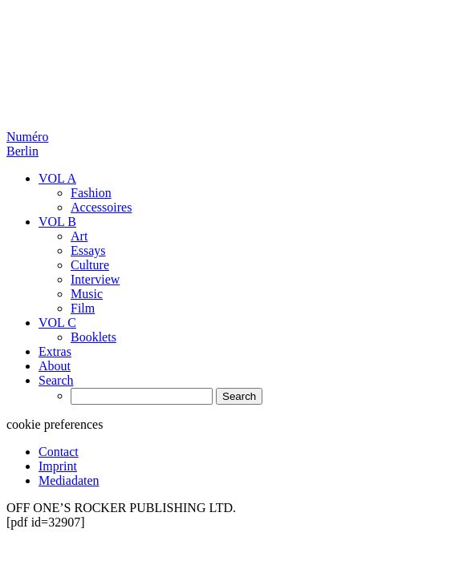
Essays (88, 250)
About (55, 366)
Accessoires (101, 207)
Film (83, 308)
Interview (95, 279)
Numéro (27, 144)
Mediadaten (69, 480)
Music (87, 294)
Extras (55, 351)
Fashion (91, 193)
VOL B (57, 221)
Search (56, 380)
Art (79, 236)
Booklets (93, 337)
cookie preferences (54, 424)
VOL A (57, 178)
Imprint (58, 466)
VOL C (57, 322)
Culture (90, 265)
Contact (59, 451)
